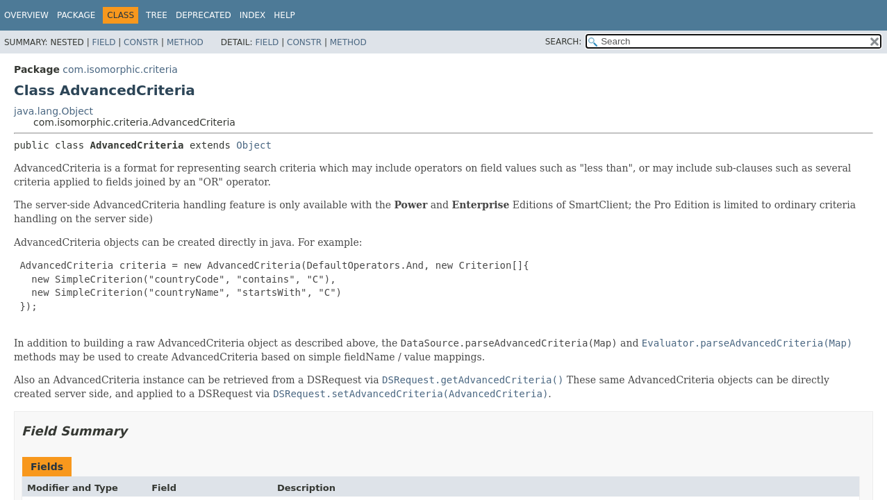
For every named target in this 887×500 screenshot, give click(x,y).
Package (76, 15)
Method (185, 42)
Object (254, 145)
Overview (26, 15)
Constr (141, 42)
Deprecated (203, 15)
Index (253, 15)
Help (284, 15)
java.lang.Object (53, 111)
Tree (156, 15)
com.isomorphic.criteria (120, 69)
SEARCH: (563, 42)
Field (103, 42)
